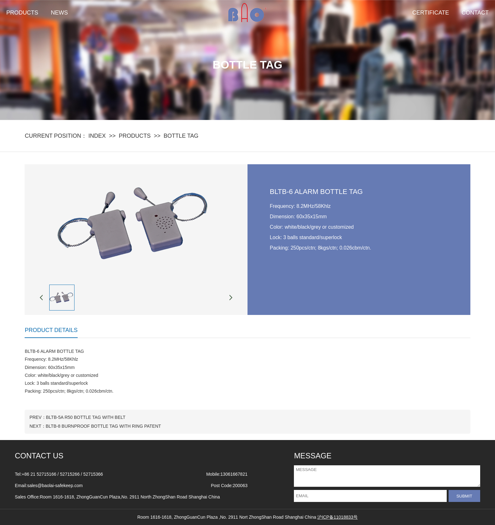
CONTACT (475, 12)
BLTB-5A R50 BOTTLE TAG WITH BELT (86, 417)
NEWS (59, 12)
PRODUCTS (22, 12)
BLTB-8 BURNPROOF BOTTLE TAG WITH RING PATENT (103, 426)
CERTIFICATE (430, 12)
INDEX (97, 136)
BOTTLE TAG (181, 136)
